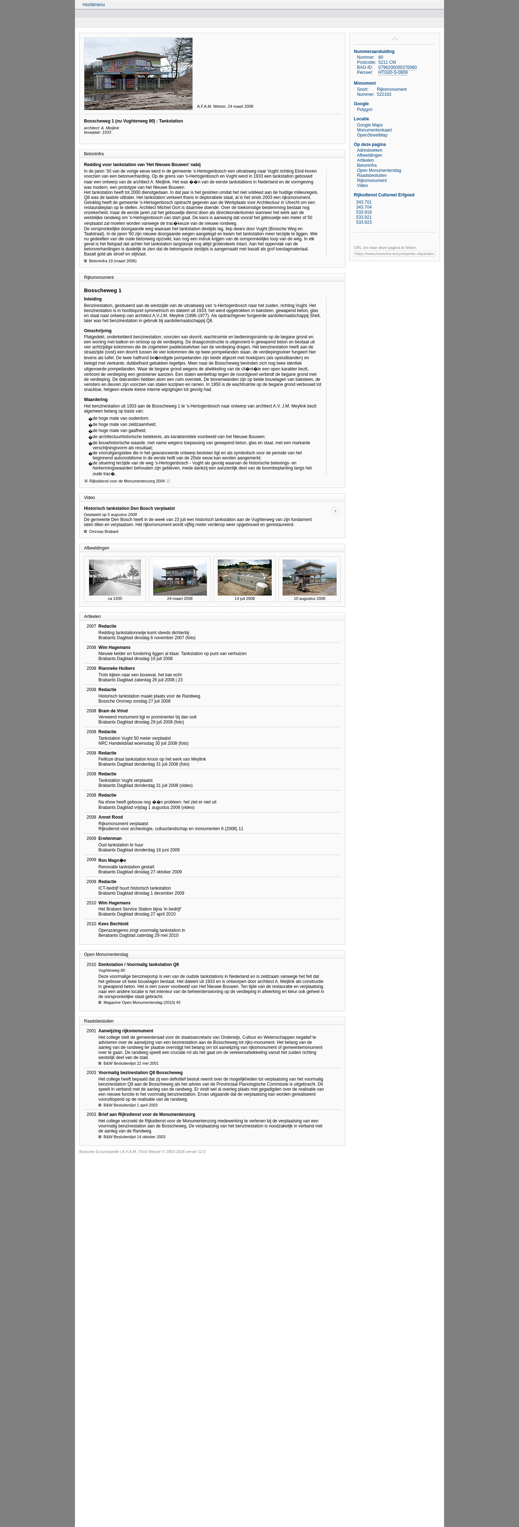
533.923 (364, 222)
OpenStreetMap (372, 135)
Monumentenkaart (374, 130)
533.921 (364, 217)
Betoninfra (367, 165)
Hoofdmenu (94, 4)
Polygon (364, 109)
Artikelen (365, 160)
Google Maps (369, 125)
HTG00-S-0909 (393, 72)
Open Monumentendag (379, 170)
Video (362, 185)
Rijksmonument (372, 180)
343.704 (364, 207)
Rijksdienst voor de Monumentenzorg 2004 (127, 480)
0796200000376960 (397, 67)
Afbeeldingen (369, 155)
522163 (384, 94)
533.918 (364, 212)
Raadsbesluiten (372, 175)
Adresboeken (369, 150)
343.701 (364, 202)
